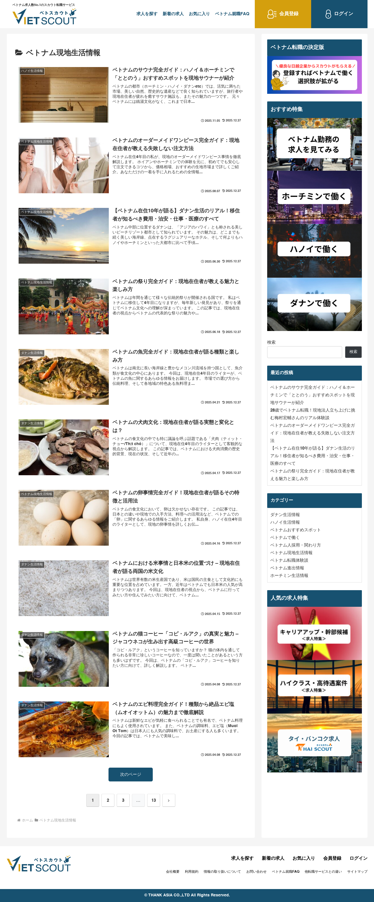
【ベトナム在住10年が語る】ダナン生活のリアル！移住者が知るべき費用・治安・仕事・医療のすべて (312, 456)
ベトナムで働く (285, 538)
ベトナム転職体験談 (289, 560)
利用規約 (191, 872)
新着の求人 (173, 14)
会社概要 (173, 872)
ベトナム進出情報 (287, 568)
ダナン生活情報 (285, 515)
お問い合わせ (256, 872)
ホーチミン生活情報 (289, 576)
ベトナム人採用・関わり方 (295, 545)
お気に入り (199, 14)
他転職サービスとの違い (323, 872)
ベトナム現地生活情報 (291, 553)
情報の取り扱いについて (222, 872)
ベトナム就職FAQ (232, 14)
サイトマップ (357, 872)
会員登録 (332, 858)
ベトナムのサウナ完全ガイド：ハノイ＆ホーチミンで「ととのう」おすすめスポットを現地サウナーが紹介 (312, 395)
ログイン (358, 858)
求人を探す (147, 14)
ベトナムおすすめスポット (295, 530)
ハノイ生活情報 (285, 522)
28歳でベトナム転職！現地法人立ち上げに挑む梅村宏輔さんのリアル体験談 (312, 414)
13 (153, 800)
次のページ (130, 774)
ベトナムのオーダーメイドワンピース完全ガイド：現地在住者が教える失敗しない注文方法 (312, 433)
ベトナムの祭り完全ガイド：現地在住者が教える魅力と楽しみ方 (312, 475)
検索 (271, 342)
